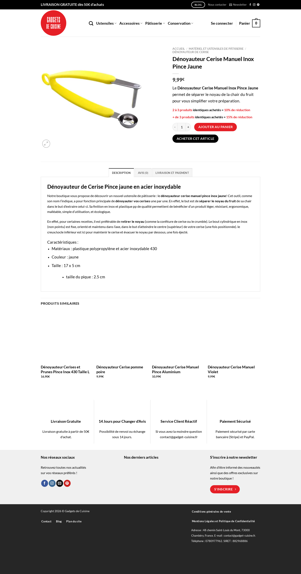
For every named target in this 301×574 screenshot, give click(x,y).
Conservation (180, 23)
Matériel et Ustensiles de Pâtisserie (216, 48)
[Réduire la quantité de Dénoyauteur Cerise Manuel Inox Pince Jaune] (174, 127)
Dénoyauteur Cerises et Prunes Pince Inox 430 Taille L (65, 369)
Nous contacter (217, 4)
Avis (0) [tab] (143, 172)
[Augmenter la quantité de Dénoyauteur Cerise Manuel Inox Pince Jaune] (188, 127)
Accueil (178, 48)
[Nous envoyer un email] (59, 483)
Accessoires (130, 23)
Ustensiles (106, 23)
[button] (238, 4)
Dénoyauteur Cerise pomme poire (119, 369)
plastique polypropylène (94, 248)
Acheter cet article (195, 138)
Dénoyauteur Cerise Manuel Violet (231, 369)
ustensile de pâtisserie (140, 196)
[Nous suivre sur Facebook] (250, 4)
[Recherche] (91, 23)
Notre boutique (58, 196)
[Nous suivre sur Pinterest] (258, 4)
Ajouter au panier (215, 127)
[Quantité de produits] (181, 127)
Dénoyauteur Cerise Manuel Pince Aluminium (175, 369)
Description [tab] (121, 172)
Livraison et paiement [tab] (172, 172)
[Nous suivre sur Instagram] (254, 4)
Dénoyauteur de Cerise (190, 52)
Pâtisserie (155, 23)
